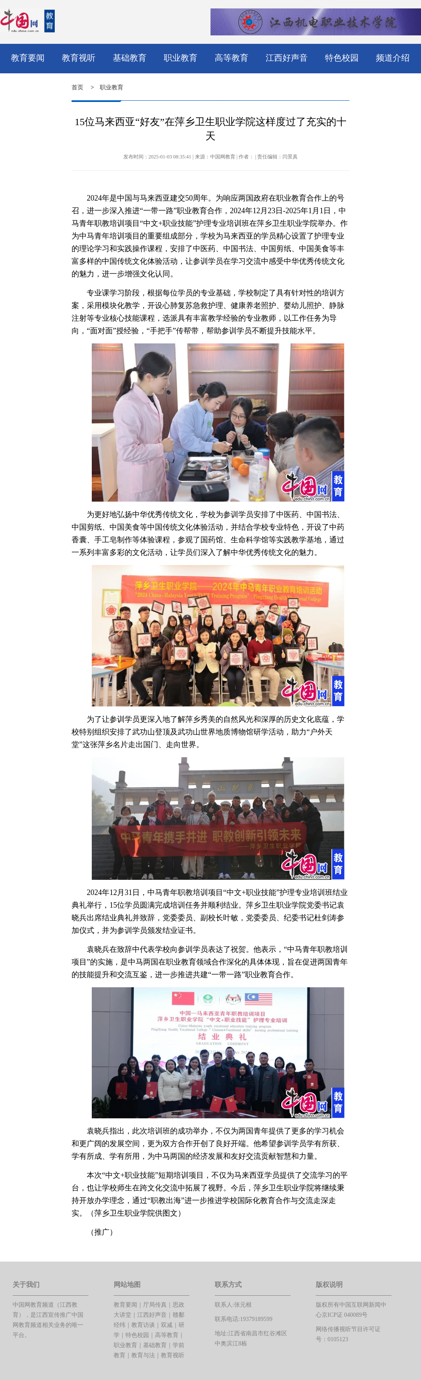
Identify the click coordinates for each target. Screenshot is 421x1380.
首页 (77, 87)
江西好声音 (287, 57)
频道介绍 (393, 57)
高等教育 (231, 57)
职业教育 (180, 57)
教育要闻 (28, 57)
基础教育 (130, 57)
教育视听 (79, 57)
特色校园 (342, 57)
